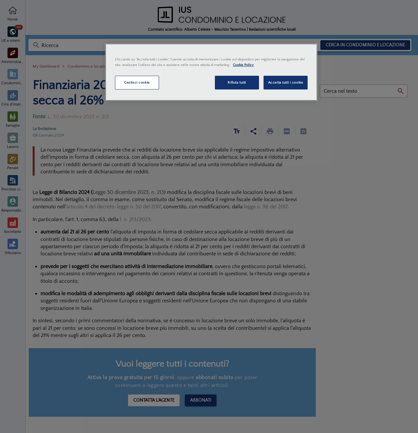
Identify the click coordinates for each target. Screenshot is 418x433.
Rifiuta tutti (237, 82)
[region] (211, 72)
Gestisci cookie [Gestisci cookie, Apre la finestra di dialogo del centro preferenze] (137, 82)
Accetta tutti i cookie (285, 82)
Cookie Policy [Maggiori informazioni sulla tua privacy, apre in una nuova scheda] (243, 65)
